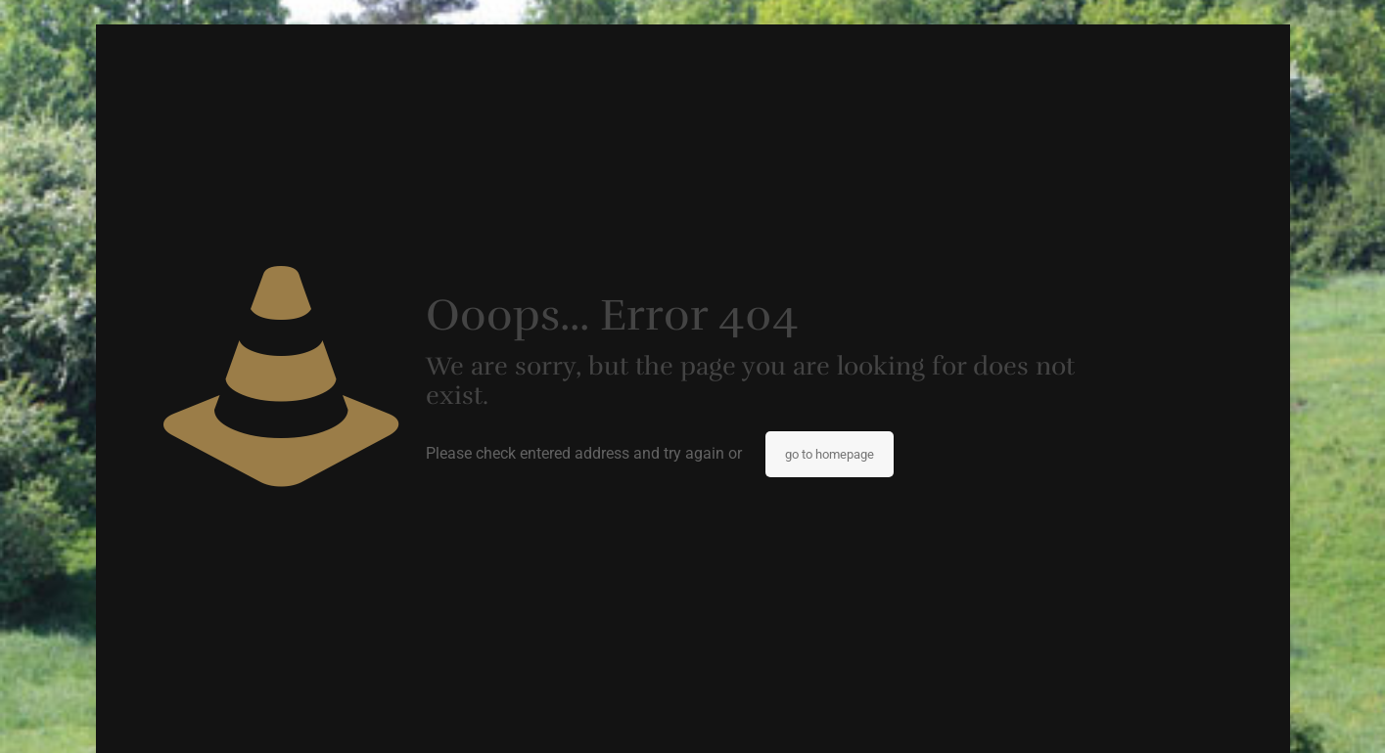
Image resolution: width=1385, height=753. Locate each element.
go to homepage (829, 454)
